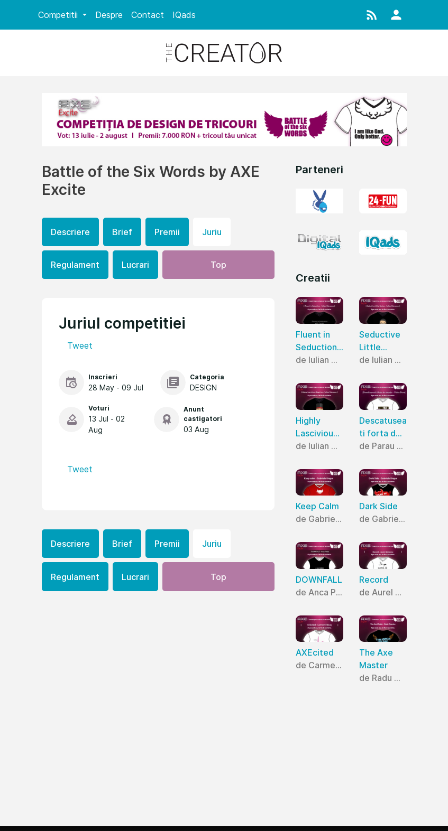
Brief (122, 232)
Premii (167, 232)
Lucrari (135, 264)
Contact (147, 15)
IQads (184, 15)
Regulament (75, 264)
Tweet (80, 345)
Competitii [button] (59, 15)
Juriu (212, 232)
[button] (372, 15)
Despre (109, 15)
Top (218, 264)
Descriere (70, 232)
